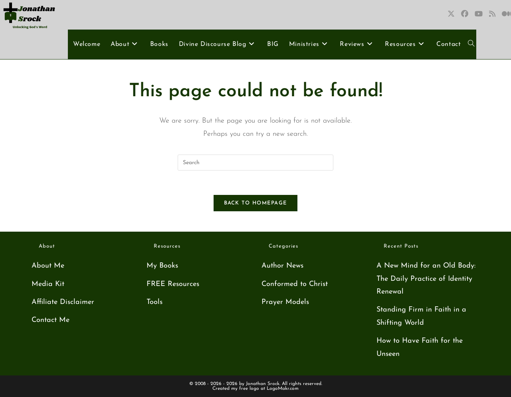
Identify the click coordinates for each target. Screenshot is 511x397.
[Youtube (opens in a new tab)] (478, 14)
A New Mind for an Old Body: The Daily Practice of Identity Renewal (425, 279)
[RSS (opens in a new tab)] (492, 14)
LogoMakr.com (283, 388)
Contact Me (50, 320)
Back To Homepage (255, 203)
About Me (48, 266)
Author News (282, 266)
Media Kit (48, 284)
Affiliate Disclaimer (63, 302)
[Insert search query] (255, 163)
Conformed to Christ (294, 284)
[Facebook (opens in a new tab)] (464, 14)
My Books (162, 266)
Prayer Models (285, 302)
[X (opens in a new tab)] (451, 14)
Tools (154, 302)
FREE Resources (173, 284)
